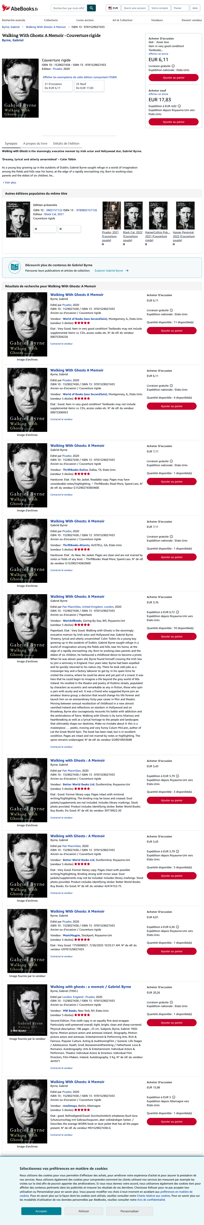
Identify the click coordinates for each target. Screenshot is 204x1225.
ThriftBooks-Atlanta (76, 549)
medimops (70, 1109)
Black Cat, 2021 (54, 218)
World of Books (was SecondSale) (85, 322)
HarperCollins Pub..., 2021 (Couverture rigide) (157, 240)
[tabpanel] (72, 168)
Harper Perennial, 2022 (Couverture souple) (184, 240)
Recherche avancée (13, 20)
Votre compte (160, 8)
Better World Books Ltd (78, 788)
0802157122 (54, 214)
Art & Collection (122, 20)
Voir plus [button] (10, 186)
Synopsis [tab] (11, 143)
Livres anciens (85, 20)
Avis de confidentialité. (151, 1199)
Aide (195, 8)
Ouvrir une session (135, 8)
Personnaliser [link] (130, 1211)
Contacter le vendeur (61, 347)
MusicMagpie (71, 939)
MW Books (69, 1014)
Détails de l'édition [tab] (66, 143)
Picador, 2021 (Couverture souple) (110, 240)
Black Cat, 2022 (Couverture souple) (132, 240)
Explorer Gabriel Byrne (112, 275)
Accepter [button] (41, 1211)
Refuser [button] (84, 1211)
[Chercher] (91, 8)
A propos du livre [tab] (35, 143)
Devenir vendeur (192, 20)
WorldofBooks (72, 624)
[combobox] (69, 8)
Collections (51, 20)
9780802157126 (86, 214)
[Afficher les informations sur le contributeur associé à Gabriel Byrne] (13, 40)
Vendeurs (157, 20)
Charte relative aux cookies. (154, 1195)
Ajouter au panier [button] (173, 77)
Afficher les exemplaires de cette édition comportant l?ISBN (80, 77)
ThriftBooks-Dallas (75, 473)
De (58, 86)
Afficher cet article (158, 53)
